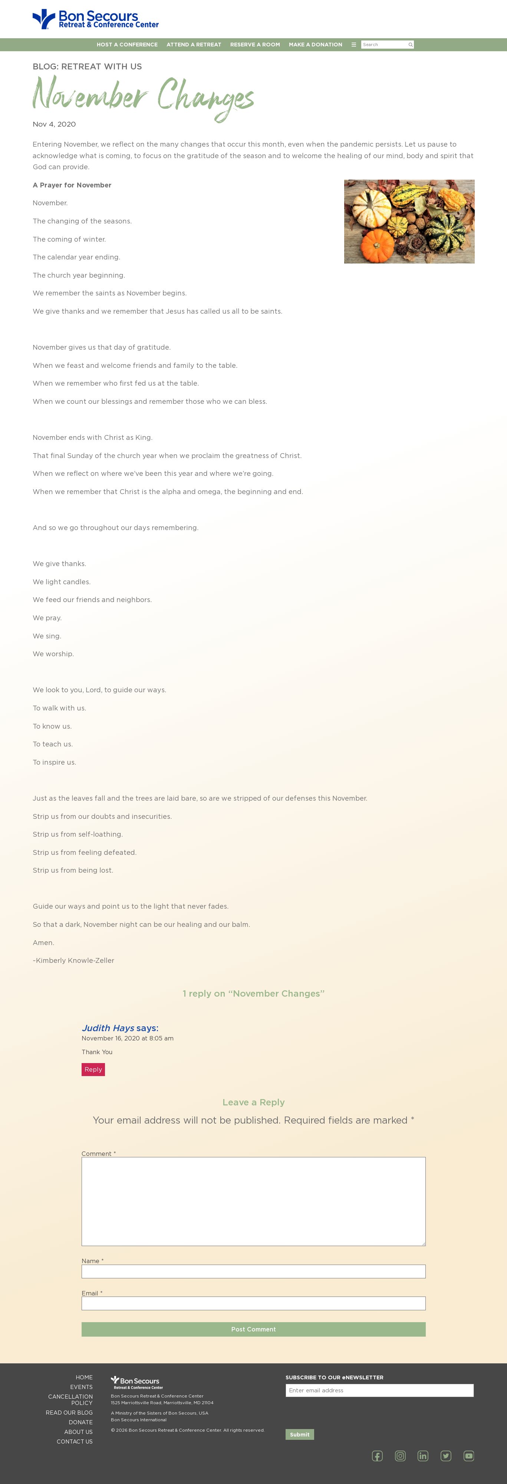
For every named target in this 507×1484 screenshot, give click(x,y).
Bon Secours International (139, 1419)
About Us (78, 1432)
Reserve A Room (255, 44)
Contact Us (75, 1441)
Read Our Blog (69, 1412)
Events (81, 1387)
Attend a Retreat (194, 44)
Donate (81, 1422)
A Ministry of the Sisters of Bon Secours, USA (159, 1413)
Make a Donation (315, 44)
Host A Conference (127, 44)
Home (84, 1377)
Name (93, 1261)
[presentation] (342, 1411)
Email (92, 1293)
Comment (99, 1154)
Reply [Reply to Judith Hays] (93, 1069)
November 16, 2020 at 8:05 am (128, 1038)
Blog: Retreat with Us (87, 66)
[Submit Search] (411, 45)
